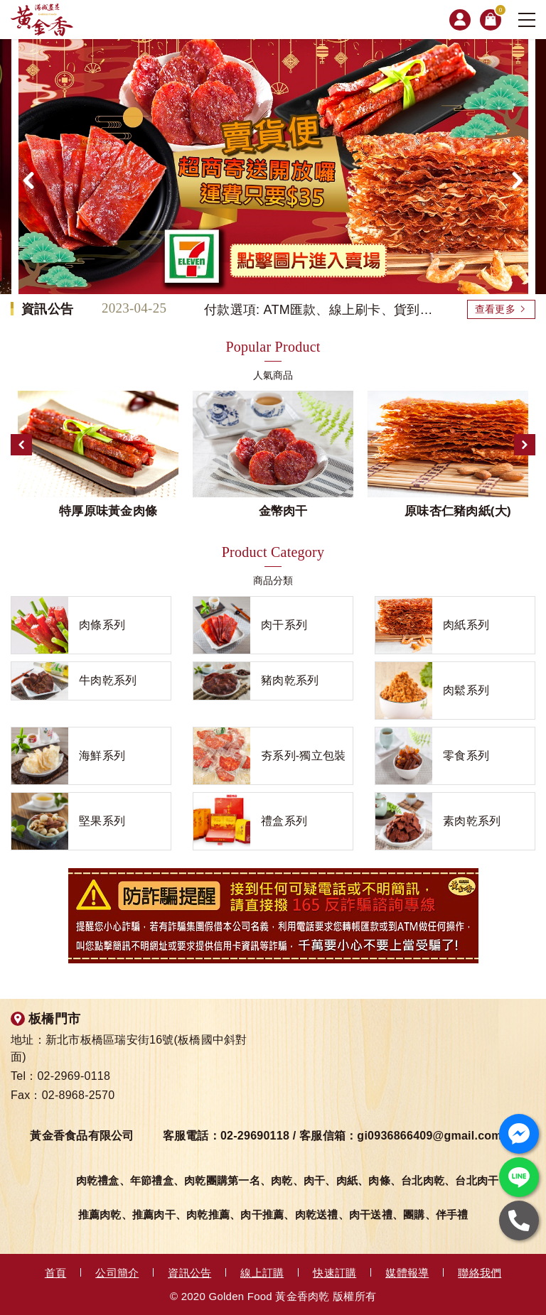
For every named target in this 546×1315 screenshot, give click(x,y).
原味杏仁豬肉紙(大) (458, 511)
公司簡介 (117, 1273)
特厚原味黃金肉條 (108, 511)
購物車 (497, 12)
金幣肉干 (283, 511)
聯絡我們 (479, 1273)
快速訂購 (334, 1273)
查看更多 (495, 309)
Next (524, 444)
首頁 (56, 1273)
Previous (21, 444)
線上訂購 (262, 1273)
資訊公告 (189, 1273)
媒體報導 (407, 1273)
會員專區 (460, 20)
